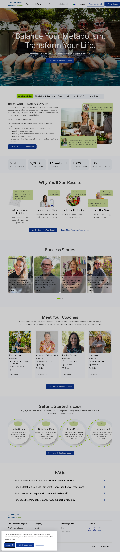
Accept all (10, 545)
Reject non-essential (25, 545)
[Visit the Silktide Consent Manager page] (52, 545)
